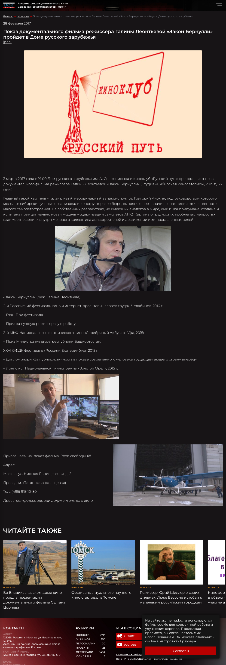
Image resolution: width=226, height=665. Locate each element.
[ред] (7, 42)
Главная (8, 16)
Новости (23, 16)
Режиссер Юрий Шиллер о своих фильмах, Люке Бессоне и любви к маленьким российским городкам (171, 597)
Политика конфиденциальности (139, 654)
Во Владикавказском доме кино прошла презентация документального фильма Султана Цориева (34, 600)
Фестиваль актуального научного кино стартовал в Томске (101, 595)
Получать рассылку (168, 658)
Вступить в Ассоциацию (133, 658)
